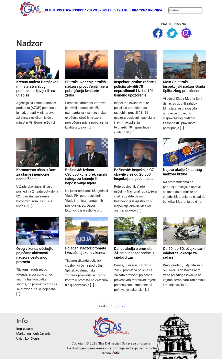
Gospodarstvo (84, 10)
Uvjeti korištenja (27, 338)
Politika (64, 10)
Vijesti (51, 10)
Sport (102, 10)
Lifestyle (116, 10)
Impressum (24, 329)
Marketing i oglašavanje (33, 334)
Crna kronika (150, 10)
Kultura (131, 10)
